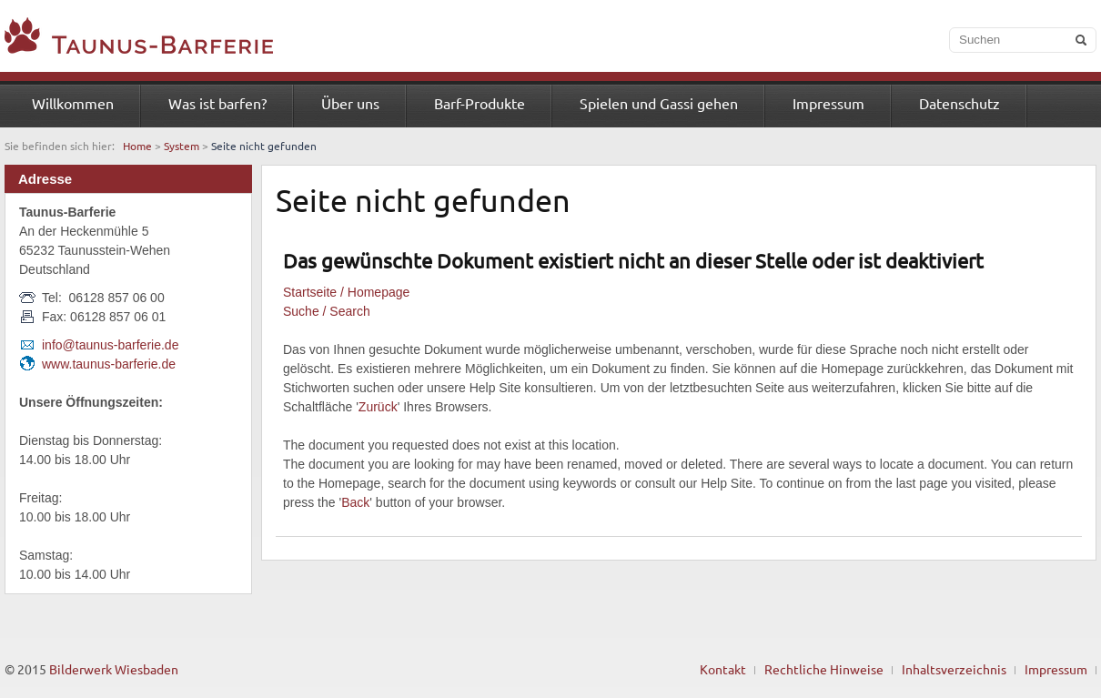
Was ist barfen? (217, 103)
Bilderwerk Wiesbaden (113, 669)
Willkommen (73, 103)
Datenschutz (959, 103)
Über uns (350, 103)
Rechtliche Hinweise (824, 669)
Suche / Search (326, 311)
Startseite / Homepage (346, 292)
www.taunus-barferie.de (109, 364)
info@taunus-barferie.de (110, 345)
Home (137, 145)
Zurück (378, 407)
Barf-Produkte (479, 103)
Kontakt (723, 669)
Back (355, 502)
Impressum (828, 103)
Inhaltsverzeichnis (954, 669)
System (181, 145)
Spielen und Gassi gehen (659, 103)
